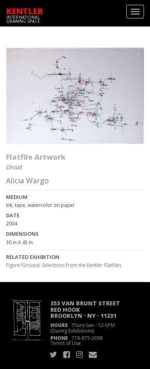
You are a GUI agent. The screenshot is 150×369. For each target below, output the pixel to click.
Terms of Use (65, 343)
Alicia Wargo (27, 180)
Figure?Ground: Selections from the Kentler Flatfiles (63, 265)
